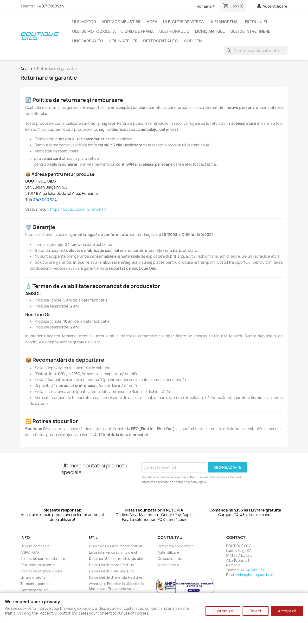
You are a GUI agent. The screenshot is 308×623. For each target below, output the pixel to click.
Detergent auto (160, 41)
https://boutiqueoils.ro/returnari (78, 209)
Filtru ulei (256, 21)
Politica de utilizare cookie (41, 571)
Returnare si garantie (38, 565)
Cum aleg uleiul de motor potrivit (115, 546)
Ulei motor (84, 21)
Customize (222, 611)
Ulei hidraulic (174, 31)
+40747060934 (50, 6)
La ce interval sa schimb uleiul (113, 552)
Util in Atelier (123, 41)
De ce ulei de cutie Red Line (111, 571)
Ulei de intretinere (250, 31)
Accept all (287, 611)
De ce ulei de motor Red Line (112, 565)
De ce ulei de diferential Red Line (115, 577)
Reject (256, 611)
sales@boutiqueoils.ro (254, 574)
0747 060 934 (45, 199)
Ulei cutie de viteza (183, 21)
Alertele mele (168, 565)
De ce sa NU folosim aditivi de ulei (116, 558)
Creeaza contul (170, 558)
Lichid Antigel (210, 31)
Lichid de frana (137, 31)
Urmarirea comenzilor (175, 546)
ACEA (152, 21)
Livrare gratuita (32, 577)
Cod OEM (193, 41)
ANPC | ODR (29, 552)
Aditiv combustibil (121, 21)
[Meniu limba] (207, 6)
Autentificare (168, 552)
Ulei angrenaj (224, 21)
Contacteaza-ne (34, 590)
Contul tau (170, 537)
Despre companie (35, 546)
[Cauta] (256, 50)
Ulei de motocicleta (94, 31)
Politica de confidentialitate (42, 558)
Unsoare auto (87, 41)
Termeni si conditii (35, 583)
